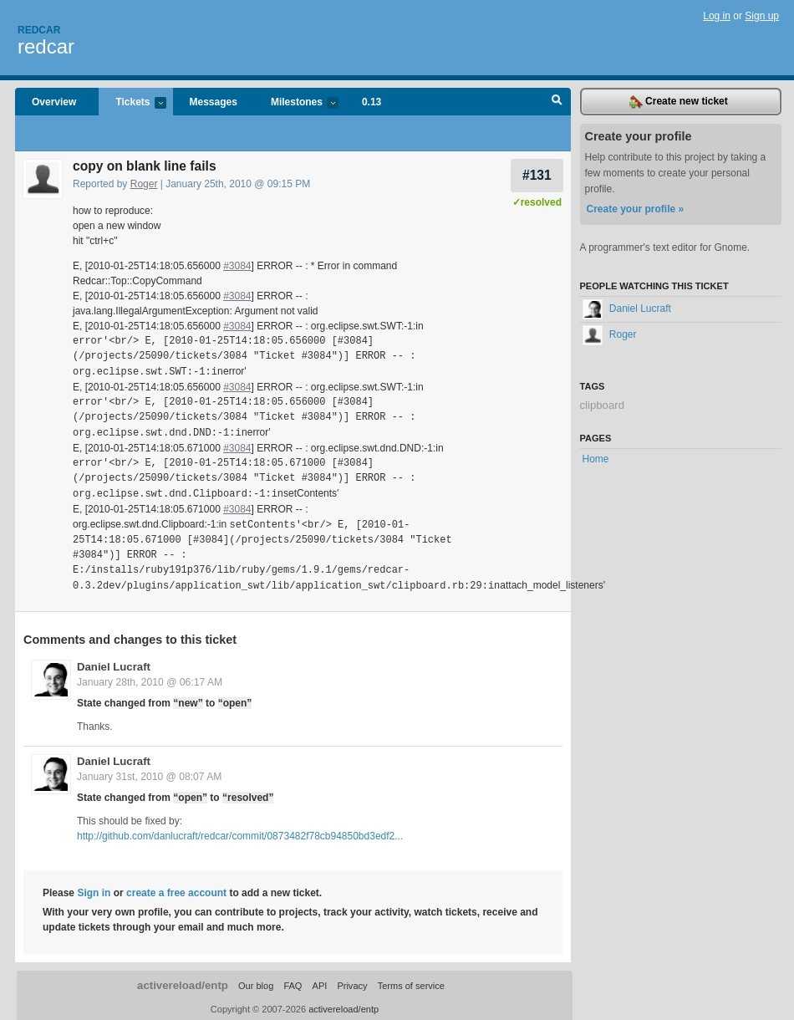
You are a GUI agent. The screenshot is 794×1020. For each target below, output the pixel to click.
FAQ (292, 982)
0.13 (371, 102)
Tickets (132, 103)
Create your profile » (636, 209)
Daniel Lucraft (113, 662)
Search (557, 102)
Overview (54, 102)
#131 (537, 175)
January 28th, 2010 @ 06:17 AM (149, 678)
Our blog (255, 982)
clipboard (602, 405)
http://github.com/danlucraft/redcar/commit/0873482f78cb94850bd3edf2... (240, 832)
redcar (46, 46)
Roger (144, 184)
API (320, 982)
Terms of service (411, 982)
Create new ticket (678, 102)
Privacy (352, 982)
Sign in (93, 889)
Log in (716, 16)
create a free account (176, 889)
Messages (213, 102)
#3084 (237, 266)
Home (596, 459)
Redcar (39, 30)
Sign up (762, 16)
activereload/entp (182, 981)
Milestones (296, 103)
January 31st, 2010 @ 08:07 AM (149, 772)
